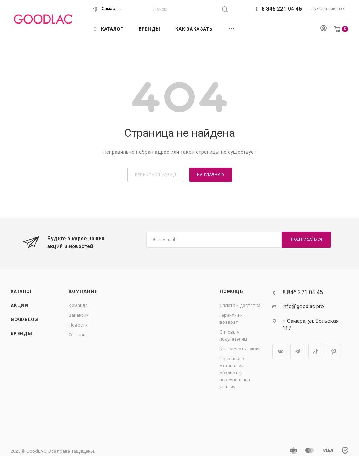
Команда (78, 305)
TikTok (315, 351)
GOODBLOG (24, 319)
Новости (78, 325)
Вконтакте (279, 351)
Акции (19, 305)
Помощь (231, 291)
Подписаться (307, 239)
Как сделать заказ (239, 348)
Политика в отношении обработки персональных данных (235, 372)
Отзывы (78, 334)
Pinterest (333, 351)
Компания (83, 291)
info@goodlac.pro (303, 306)
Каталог (22, 291)
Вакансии (79, 315)
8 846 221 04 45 (282, 9)
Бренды (21, 333)
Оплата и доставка (239, 305)
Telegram (297, 351)
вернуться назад (156, 175)
